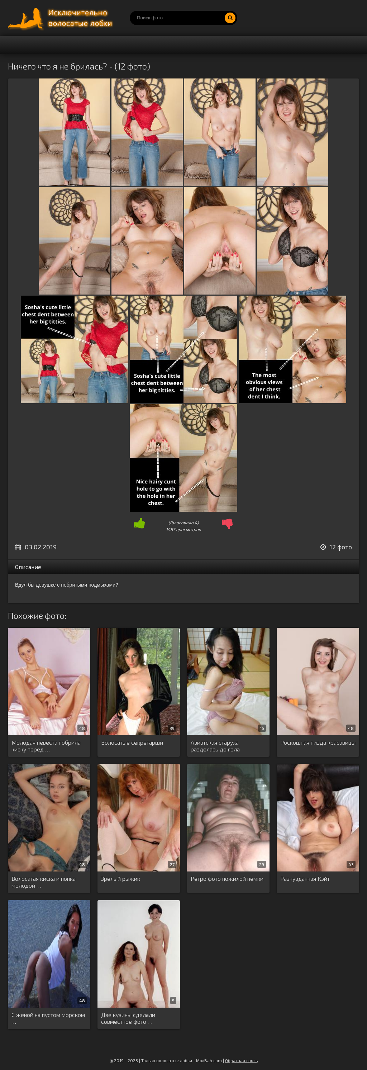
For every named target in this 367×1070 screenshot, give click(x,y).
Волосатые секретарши (132, 742)
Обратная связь (241, 1060)
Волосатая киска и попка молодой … (43, 882)
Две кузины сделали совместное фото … (128, 1018)
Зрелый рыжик (120, 878)
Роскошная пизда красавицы (318, 742)
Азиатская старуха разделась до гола (215, 746)
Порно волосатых (61, 18)
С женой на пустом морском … (48, 1018)
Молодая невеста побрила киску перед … (46, 746)
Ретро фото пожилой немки (227, 878)
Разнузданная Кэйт (305, 878)
